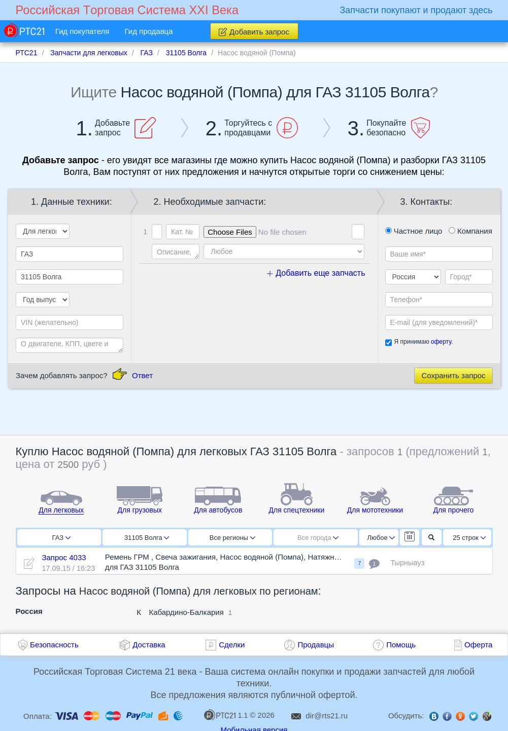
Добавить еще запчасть (316, 273)
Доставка (148, 644)
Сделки (232, 644)
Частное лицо (414, 231)
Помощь (401, 644)
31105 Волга (146, 537)
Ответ (142, 375)
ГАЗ (61, 537)
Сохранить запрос (453, 375)
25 (469, 537)
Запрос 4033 (64, 557)
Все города (317, 537)
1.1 (226, 714)
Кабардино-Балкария (186, 612)
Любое (381, 537)
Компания (470, 231)
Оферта (478, 644)
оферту (441, 341)
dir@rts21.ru (327, 715)
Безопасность (54, 644)
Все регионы (232, 537)
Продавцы (315, 644)
